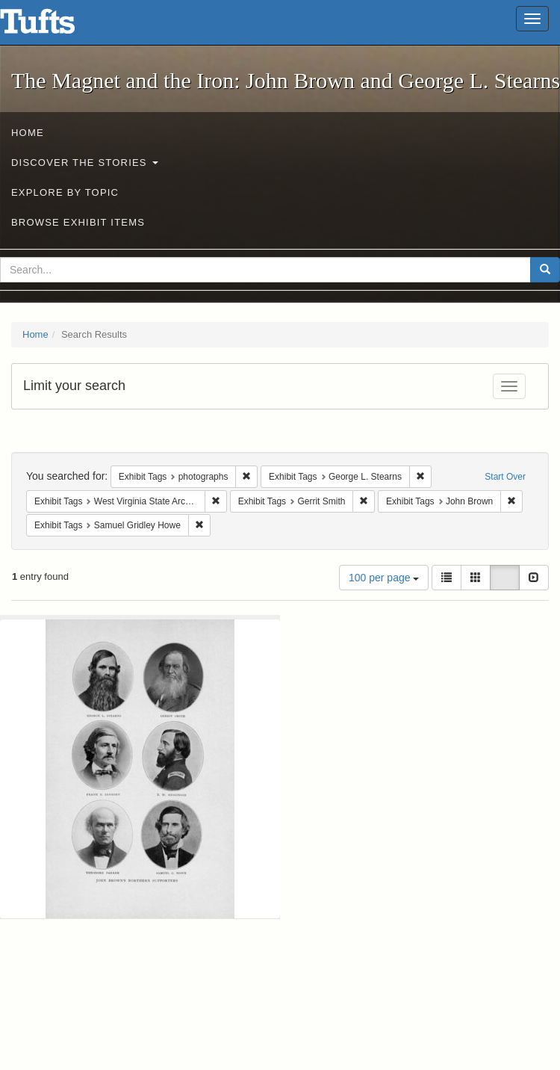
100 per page (384, 578)
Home (27, 132)
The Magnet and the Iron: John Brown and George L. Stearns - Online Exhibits (56, 26)
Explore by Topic (65, 192)
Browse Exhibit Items (78, 222)
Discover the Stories (84, 162)
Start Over (505, 476)
